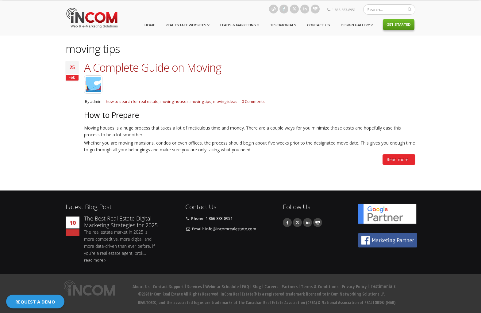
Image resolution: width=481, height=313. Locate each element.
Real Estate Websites (186, 25)
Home (149, 25)
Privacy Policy (354, 286)
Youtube (315, 9)
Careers (271, 286)
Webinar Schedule (222, 286)
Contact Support (168, 286)
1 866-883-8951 (344, 9)
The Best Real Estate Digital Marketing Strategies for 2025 (121, 222)
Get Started (399, 24)
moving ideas (225, 101)
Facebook (283, 9)
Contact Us (318, 25)
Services (194, 286)
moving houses (174, 101)
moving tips (200, 101)
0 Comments (253, 101)
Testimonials (283, 25)
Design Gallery (355, 25)
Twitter (294, 9)
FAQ (245, 286)
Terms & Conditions (319, 286)
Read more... (399, 159)
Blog (273, 9)
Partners (290, 286)
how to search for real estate (132, 101)
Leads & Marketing (238, 25)
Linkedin (304, 9)
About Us (141, 286)
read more (93, 260)
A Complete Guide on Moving (152, 67)
